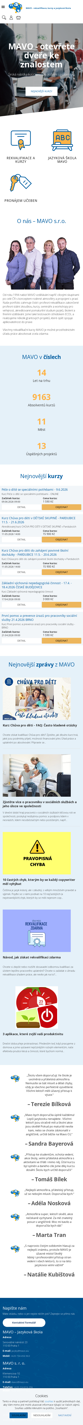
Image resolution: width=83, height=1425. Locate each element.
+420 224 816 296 (24, 1387)
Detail (21, 507)
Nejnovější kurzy (41, 91)
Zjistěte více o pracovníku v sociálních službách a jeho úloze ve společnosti (40, 804)
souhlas (49, 1401)
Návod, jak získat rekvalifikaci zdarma (32, 958)
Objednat (61, 507)
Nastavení (64, 1415)
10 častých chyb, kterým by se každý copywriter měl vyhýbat (39, 882)
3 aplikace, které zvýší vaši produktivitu (33, 1034)
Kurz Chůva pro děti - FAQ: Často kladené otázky (40, 725)
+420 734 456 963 (21, 1356)
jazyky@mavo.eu (21, 1351)
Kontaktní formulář (24, 1323)
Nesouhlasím (41, 1415)
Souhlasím (19, 1415)
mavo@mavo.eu (20, 1382)
